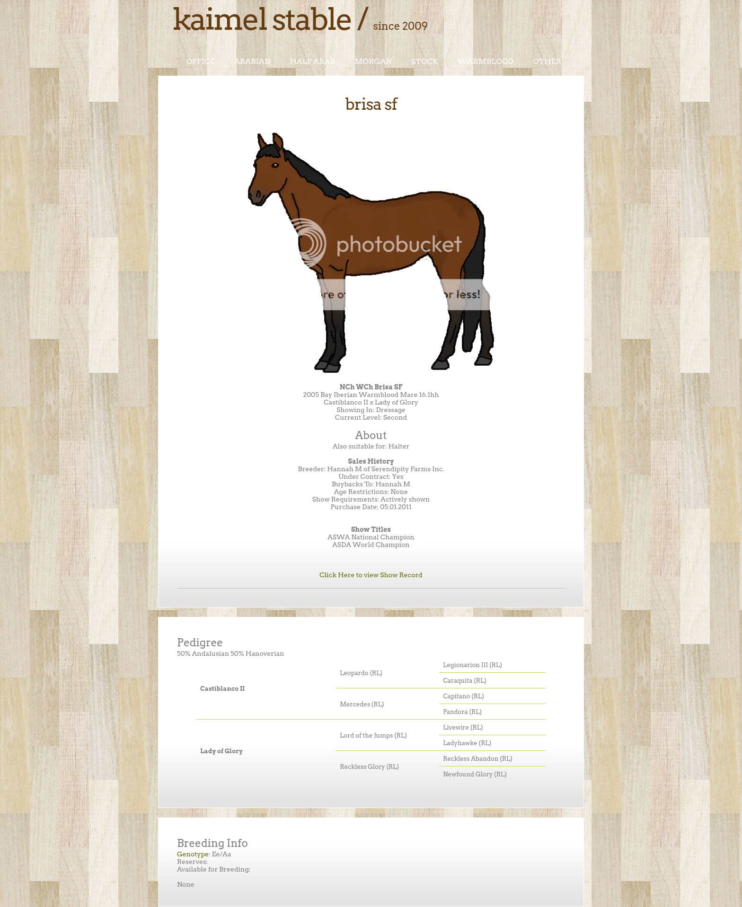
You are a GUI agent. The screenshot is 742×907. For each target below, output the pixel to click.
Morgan (373, 61)
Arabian (252, 61)
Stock (424, 61)
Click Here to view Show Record (371, 575)
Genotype (193, 854)
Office (200, 61)
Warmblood (485, 61)
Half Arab (313, 61)
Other (547, 61)
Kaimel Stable (262, 18)
